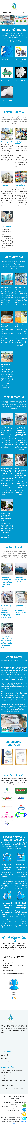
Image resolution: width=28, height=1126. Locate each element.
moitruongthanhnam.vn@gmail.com (15, 973)
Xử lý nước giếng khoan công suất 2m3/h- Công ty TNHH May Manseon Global (6, 517)
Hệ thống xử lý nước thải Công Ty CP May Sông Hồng (20, 579)
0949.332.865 (10, 970)
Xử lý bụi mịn (4, 185)
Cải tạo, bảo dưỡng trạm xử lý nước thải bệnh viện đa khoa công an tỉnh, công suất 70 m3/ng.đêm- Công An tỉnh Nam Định (6, 642)
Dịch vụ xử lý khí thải (6, 142)
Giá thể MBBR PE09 (21, 81)
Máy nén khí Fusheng (7, 81)
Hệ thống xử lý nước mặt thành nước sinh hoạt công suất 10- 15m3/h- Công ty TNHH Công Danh (6, 430)
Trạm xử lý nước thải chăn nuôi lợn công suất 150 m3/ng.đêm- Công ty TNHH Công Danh (7, 472)
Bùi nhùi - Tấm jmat (7, 60)
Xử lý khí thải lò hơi (20, 185)
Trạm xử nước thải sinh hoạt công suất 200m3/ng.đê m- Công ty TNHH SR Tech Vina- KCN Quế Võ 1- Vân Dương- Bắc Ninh (20, 474)
